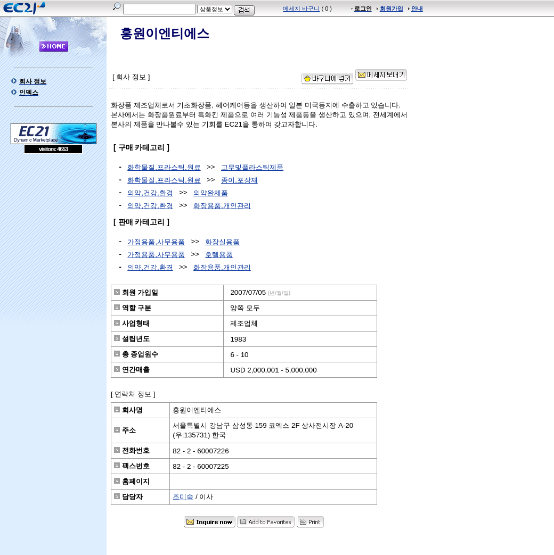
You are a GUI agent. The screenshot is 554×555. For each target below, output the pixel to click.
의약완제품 (210, 193)
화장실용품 (222, 242)
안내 (417, 8)
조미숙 (183, 497)
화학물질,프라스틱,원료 (163, 167)
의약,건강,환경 (150, 193)
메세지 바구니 (301, 8)
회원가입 (391, 8)
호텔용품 (219, 255)
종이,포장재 (239, 180)
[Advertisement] (53, 231)
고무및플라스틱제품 (252, 167)
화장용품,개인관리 (222, 206)
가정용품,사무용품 (156, 242)
